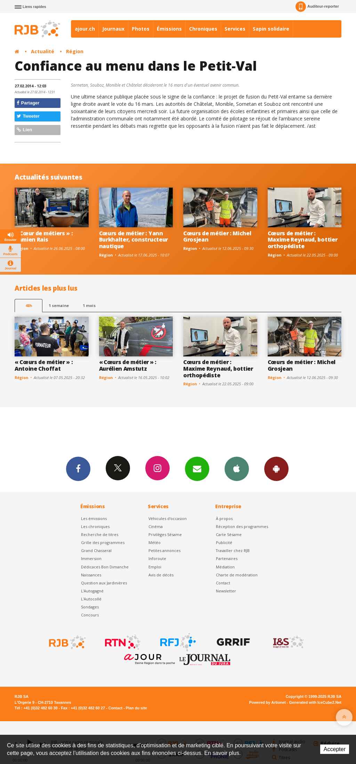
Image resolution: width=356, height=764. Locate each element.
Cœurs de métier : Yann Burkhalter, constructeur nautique (133, 239)
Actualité (42, 51)
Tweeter (28, 116)
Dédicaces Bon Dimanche (105, 567)
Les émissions (94, 518)
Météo (154, 542)
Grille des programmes (102, 542)
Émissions (169, 28)
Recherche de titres (99, 534)
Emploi (154, 567)
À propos (224, 518)
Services (235, 28)
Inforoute (157, 558)
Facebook (78, 468)
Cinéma (155, 526)
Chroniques (203, 28)
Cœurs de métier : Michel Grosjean (217, 236)
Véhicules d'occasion (167, 518)
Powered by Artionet (267, 702)
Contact (223, 583)
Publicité (224, 542)
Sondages (90, 607)
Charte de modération (237, 575)
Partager (28, 102)
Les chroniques (95, 526)
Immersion (91, 558)
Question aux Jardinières (104, 583)
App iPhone (237, 468)
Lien (24, 129)
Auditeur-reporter (317, 6)
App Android (276, 468)
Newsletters (197, 468)
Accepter (335, 749)
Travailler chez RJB (233, 550)
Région (74, 51)
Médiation (225, 567)
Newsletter (226, 591)
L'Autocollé (91, 599)
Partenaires (226, 558)
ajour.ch (85, 28)
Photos (140, 28)
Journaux (113, 28)
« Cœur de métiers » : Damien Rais (44, 236)
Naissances (91, 575)
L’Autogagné (92, 591)
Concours (90, 615)
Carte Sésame (229, 534)
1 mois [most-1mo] (89, 305)
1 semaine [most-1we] (59, 305)
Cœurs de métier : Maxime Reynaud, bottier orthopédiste (303, 239)
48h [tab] (28, 305)
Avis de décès (160, 575)
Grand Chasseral (96, 550)
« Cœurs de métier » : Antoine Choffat (44, 365)
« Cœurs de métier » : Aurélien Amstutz (127, 365)
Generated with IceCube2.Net (315, 702)
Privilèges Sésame (165, 534)
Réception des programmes (242, 526)
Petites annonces (164, 550)
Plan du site (136, 708)
